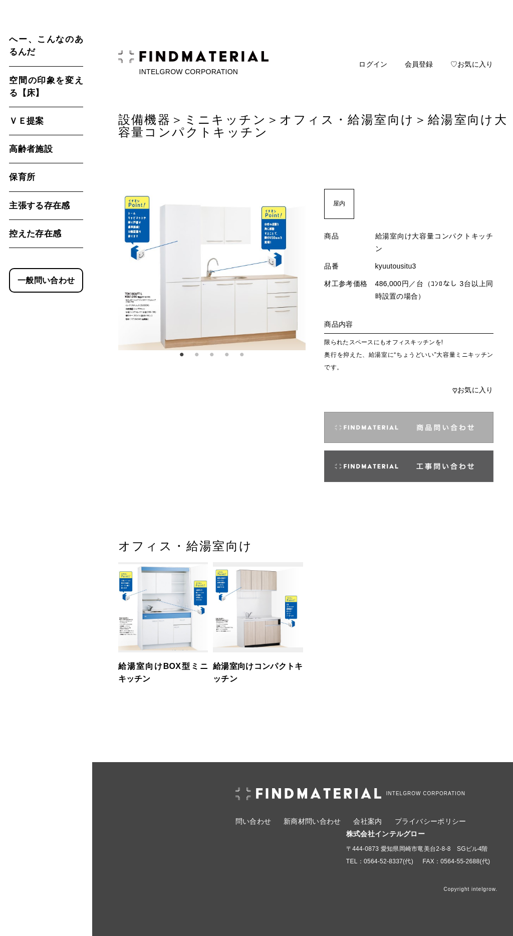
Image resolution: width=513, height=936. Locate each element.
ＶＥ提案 (26, 121)
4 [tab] (227, 355)
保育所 (22, 177)
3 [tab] (212, 355)
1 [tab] (182, 355)
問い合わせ (253, 821)
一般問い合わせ (46, 280)
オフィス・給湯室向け (347, 119)
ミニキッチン (225, 119)
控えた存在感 (35, 234)
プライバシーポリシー (430, 821)
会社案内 (367, 821)
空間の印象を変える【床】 (46, 87)
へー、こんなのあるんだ (46, 46)
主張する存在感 (39, 205)
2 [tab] (197, 355)
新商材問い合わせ (312, 821)
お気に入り (472, 390)
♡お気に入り (471, 64)
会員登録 (419, 64)
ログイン (373, 64)
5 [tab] (242, 355)
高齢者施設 (30, 149)
